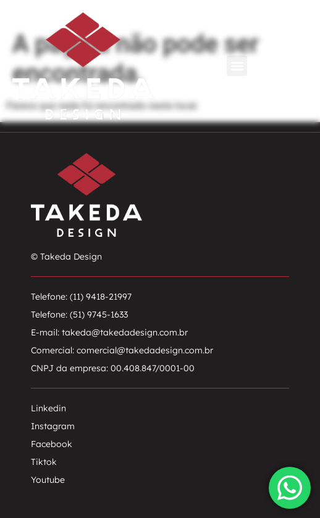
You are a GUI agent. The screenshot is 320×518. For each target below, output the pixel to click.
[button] (237, 66)
